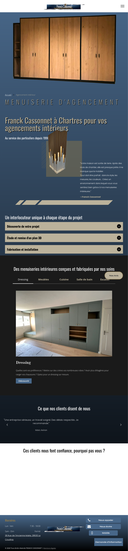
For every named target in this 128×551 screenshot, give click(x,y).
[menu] (122, 6)
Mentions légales (49, 548)
